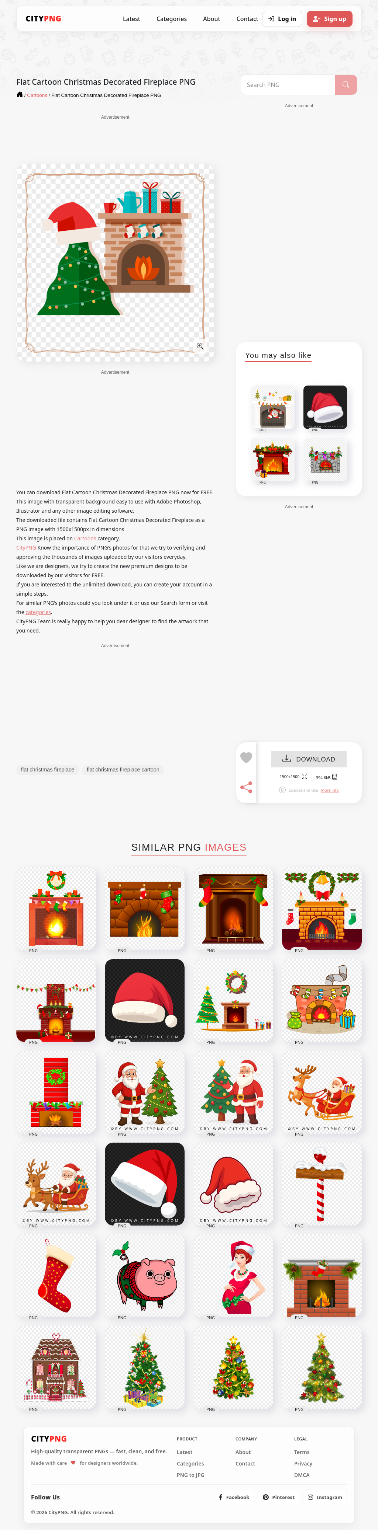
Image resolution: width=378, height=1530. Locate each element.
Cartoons (85, 538)
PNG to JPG (191, 1475)
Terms (302, 1452)
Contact (245, 1463)
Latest (131, 19)
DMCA (302, 1475)
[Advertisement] (115, 139)
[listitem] (234, 1497)
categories (38, 612)
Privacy (303, 1463)
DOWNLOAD (308, 759)
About (211, 19)
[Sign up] (330, 19)
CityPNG (26, 547)
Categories (172, 19)
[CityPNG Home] (43, 19)
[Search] (346, 85)
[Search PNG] (288, 85)
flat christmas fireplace (47, 770)
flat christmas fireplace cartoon (123, 770)
